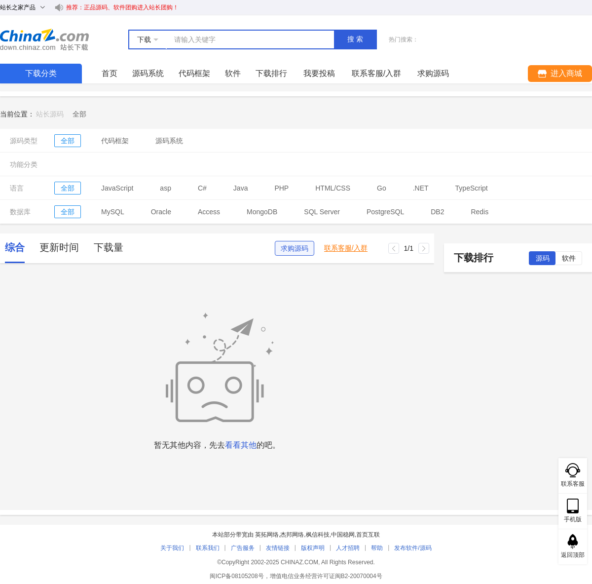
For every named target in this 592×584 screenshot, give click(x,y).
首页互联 (368, 534)
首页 (109, 73)
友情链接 (278, 548)
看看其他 (241, 445)
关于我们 (172, 548)
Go (381, 188)
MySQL (112, 212)
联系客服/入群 (346, 248)
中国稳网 (343, 534)
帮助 (377, 548)
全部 (67, 141)
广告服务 (243, 548)
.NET (421, 188)
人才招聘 (348, 548)
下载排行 (271, 73)
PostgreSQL (385, 212)
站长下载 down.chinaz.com (44, 39)
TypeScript (471, 188)
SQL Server (322, 212)
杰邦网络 (292, 534)
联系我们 (208, 548)
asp (165, 188)
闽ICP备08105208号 (236, 576)
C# (202, 188)
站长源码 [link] (50, 114)
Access (209, 212)
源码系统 (148, 73)
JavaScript (117, 188)
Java (240, 188)
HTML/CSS (332, 188)
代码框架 (194, 73)
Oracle (161, 212)
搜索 (356, 39)
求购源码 (294, 248)
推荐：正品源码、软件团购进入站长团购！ (122, 7)
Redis (479, 212)
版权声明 (313, 548)
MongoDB (262, 212)
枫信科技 (318, 534)
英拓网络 (267, 534)
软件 (233, 73)
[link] (79, 114)
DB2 (437, 212)
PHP (281, 188)
